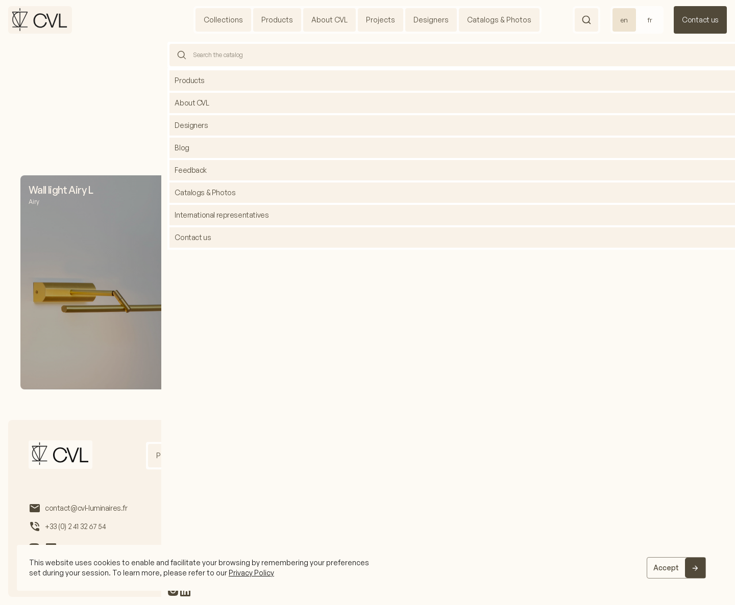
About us (219, 455)
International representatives (509, 455)
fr (649, 20)
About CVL (329, 19)
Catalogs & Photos (499, 19)
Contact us (700, 19)
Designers (431, 19)
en (624, 20)
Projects (380, 19)
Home (353, 64)
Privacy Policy (251, 572)
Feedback (590, 455)
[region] (367, 568)
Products (277, 19)
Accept (666, 567)
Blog (436, 455)
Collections (223, 19)
